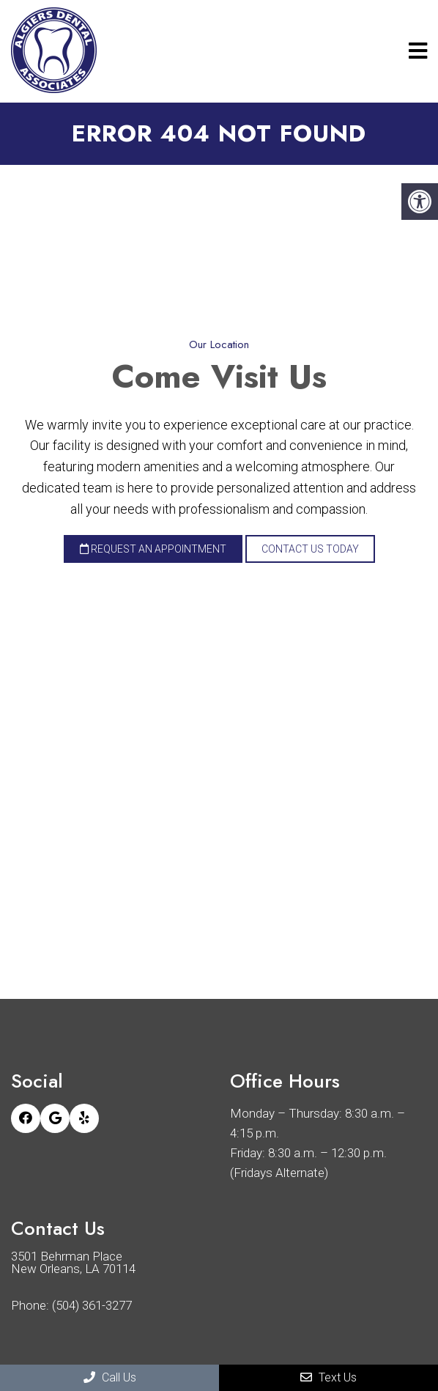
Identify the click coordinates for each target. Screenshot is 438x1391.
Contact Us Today (310, 549)
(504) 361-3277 (92, 1305)
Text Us (328, 1377)
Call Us (109, 1377)
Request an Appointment (153, 549)
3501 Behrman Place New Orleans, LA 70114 (73, 1262)
